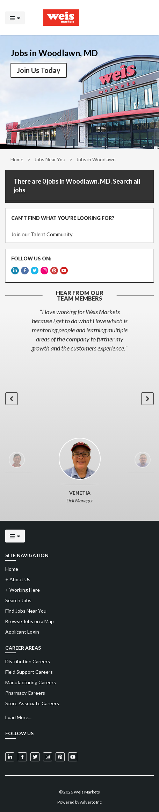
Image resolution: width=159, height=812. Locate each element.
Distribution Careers (27, 660)
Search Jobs (18, 598)
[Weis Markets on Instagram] (47, 755)
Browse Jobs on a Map (29, 619)
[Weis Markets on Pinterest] (60, 755)
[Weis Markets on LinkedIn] (9, 755)
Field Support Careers (29, 670)
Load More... (18, 715)
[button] (11, 397)
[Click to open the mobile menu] (15, 17)
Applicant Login (22, 630)
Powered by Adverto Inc (79, 800)
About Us (17, 578)
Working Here (22, 588)
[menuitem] (79, 660)
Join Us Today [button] (38, 70)
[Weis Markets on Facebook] (22, 755)
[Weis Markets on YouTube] (72, 755)
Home (16, 159)
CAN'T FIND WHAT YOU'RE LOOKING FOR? (62, 218)
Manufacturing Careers (30, 681)
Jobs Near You (49, 159)
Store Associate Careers (32, 701)
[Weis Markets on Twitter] (34, 755)
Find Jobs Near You (25, 609)
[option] (79, 328)
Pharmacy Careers (25, 691)
